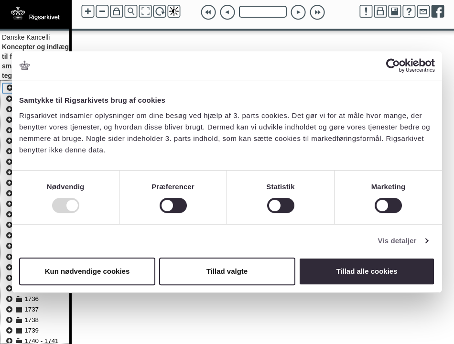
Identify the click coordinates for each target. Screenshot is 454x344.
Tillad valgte (227, 271)
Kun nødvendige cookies (87, 271)
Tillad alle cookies (366, 271)
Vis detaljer (397, 240)
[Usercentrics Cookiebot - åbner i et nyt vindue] (393, 65)
